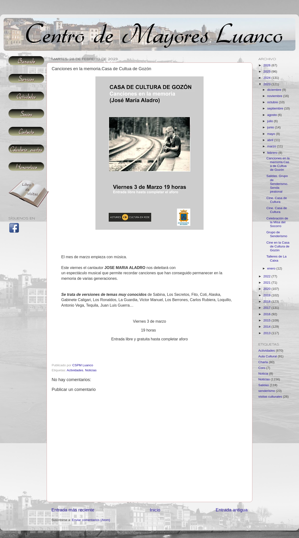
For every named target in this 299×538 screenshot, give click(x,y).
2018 (267, 301)
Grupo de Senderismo (276, 234)
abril (270, 140)
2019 (267, 295)
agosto (272, 115)
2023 (267, 84)
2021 (267, 282)
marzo (272, 146)
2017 (267, 307)
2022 (267, 276)
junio (271, 127)
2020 (267, 289)
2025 (267, 71)
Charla (263, 362)
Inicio (155, 509)
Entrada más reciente (72, 509)
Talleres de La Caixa (276, 258)
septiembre (275, 108)
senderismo (266, 391)
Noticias (91, 370)
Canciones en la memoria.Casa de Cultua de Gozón (278, 164)
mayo (271, 134)
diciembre (274, 90)
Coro (261, 368)
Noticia (263, 373)
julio (270, 121)
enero (271, 268)
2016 (267, 314)
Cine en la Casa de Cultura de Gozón (277, 246)
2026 (267, 65)
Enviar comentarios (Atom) (91, 520)
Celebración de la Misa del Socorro (277, 222)
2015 (267, 320)
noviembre (275, 96)
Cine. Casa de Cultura (276, 200)
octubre (273, 102)
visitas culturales (270, 396)
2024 (267, 78)
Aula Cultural (267, 356)
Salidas (263, 385)
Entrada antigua (232, 509)
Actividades (75, 370)
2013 (267, 333)
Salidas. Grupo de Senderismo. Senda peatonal (277, 183)
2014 (267, 326)
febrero (272, 153)
